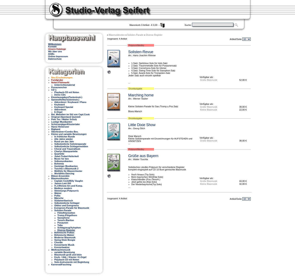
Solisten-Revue (140, 52)
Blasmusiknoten (117, 35)
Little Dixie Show (141, 125)
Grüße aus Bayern (143, 156)
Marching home (141, 95)
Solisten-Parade (135, 35)
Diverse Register (154, 35)
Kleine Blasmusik (208, 109)
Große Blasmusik (208, 80)
